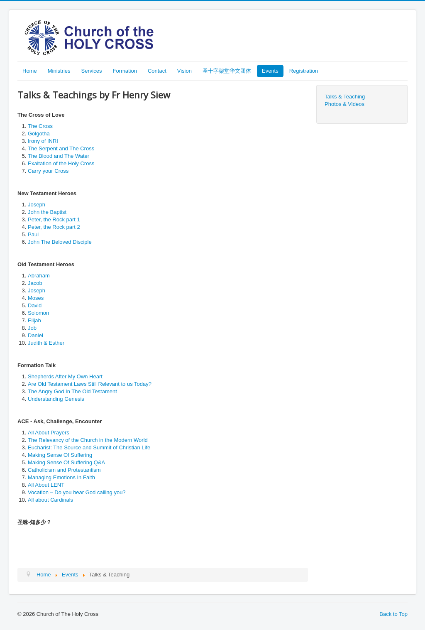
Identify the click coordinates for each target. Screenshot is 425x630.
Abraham (39, 275)
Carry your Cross (48, 171)
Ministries (59, 71)
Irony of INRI (43, 141)
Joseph (36, 204)
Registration (303, 71)
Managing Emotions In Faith (61, 477)
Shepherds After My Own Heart (65, 376)
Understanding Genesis (56, 399)
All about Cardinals (50, 500)
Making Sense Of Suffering (60, 455)
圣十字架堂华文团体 (227, 71)
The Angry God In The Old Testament (72, 391)
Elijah (34, 320)
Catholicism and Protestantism (64, 470)
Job (32, 328)
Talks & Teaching (345, 96)
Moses (36, 298)
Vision (184, 71)
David (35, 305)
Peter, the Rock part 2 (54, 227)
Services (91, 71)
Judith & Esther (46, 343)
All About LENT (46, 485)
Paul (33, 234)
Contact (157, 71)
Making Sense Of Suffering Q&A (66, 462)
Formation (124, 71)
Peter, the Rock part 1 (54, 219)
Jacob (35, 283)
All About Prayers (48, 432)
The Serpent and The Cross (61, 148)
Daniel (35, 335)
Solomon (38, 313)
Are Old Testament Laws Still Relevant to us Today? (89, 384)
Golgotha (39, 133)
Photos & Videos (344, 104)
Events (270, 71)
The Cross (40, 126)
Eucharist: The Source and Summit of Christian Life (89, 447)
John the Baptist (47, 212)
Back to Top (393, 614)
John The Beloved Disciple (60, 242)
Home (29, 71)
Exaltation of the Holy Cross (61, 163)
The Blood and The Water (58, 156)
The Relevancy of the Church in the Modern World (88, 440)
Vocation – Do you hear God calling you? (77, 492)
